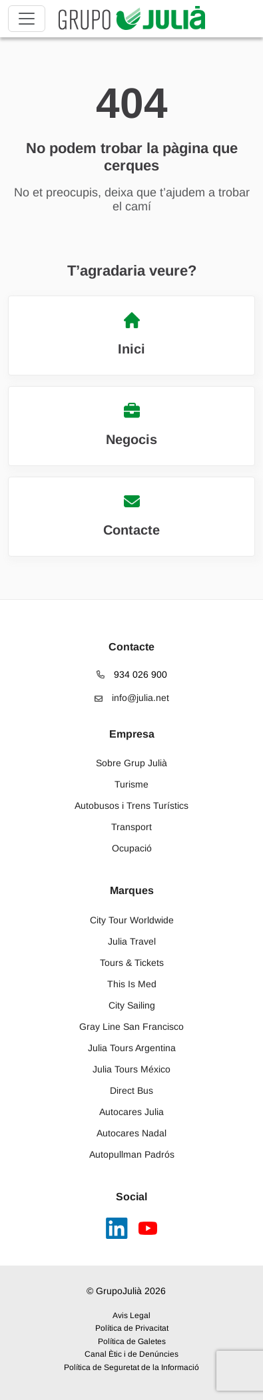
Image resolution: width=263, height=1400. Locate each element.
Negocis (131, 425)
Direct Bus (131, 1090)
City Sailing (132, 1005)
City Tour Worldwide (132, 920)
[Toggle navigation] (26, 18)
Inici (131, 334)
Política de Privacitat (131, 1328)
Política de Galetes (132, 1341)
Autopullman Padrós (131, 1154)
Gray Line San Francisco (131, 1026)
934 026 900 (132, 674)
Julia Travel (132, 941)
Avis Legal (131, 1315)
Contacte (131, 515)
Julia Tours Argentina (132, 1048)
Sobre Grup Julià (131, 763)
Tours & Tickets (132, 962)
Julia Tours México (131, 1069)
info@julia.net (132, 697)
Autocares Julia (131, 1111)
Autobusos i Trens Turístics (131, 805)
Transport (131, 826)
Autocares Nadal (131, 1133)
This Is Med (131, 984)
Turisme (131, 784)
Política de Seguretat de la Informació (131, 1367)
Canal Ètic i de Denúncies (131, 1354)
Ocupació (132, 848)
